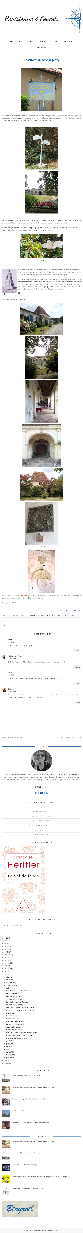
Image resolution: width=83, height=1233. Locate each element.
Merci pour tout (11, 994)
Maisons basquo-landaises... (16, 1024)
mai (7, 1046)
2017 (6, 955)
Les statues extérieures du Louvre (24, 1111)
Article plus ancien (69, 737)
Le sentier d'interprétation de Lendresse (20, 1010)
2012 (6, 969)
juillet (8, 1041)
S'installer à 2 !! (11, 1013)
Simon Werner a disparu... (15, 999)
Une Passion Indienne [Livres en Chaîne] (20, 1007)
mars (8, 1052)
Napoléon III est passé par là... (16, 1021)
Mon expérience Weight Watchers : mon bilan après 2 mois (33, 1087)
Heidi (10, 640)
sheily (10, 673)
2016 (6, 957)
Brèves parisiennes (40, 811)
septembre (10, 985)
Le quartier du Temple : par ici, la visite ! (20, 1035)
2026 (6, 938)
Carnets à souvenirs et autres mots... (19, 991)
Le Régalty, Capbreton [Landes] (17, 1002)
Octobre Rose (40, 830)
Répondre (77, 650)
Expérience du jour (39, 816)
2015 (6, 960)
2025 (6, 941)
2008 (6, 1063)
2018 (6, 952)
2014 (6, 963)
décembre (10, 977)
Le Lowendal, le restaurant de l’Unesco (26, 1075)
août (8, 988)
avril (8, 1049)
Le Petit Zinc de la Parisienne (40, 825)
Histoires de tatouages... (14, 996)
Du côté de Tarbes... (13, 1016)
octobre (9, 982)
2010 (6, 974)
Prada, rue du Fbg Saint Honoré (17, 1038)
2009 (6, 1060)
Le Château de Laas (13, 1019)
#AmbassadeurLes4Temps (40, 807)
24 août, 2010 (12, 642)
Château (33, 615)
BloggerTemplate (54, 1230)
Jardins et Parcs (39, 821)
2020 (6, 946)
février (8, 1055)
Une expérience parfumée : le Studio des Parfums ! (30, 1099)
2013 (6, 966)
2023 (6, 944)
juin (7, 1044)
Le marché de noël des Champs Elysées (25, 1165)
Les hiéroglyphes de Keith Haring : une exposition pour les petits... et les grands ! (41, 1177)
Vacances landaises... (13, 1027)
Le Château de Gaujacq (14, 1005)
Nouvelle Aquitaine (47, 615)
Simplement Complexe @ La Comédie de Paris (28, 1188)
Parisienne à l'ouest (15, 656)
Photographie (40, 835)
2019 (6, 949)
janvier (8, 1058)
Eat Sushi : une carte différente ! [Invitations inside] (30, 1123)
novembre (10, 980)
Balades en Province (18, 615)
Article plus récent (13, 737)
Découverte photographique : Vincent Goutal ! (22, 1032)
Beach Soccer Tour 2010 (15, 1030)
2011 (6, 971)
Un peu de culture (66, 615)
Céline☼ (11, 689)
